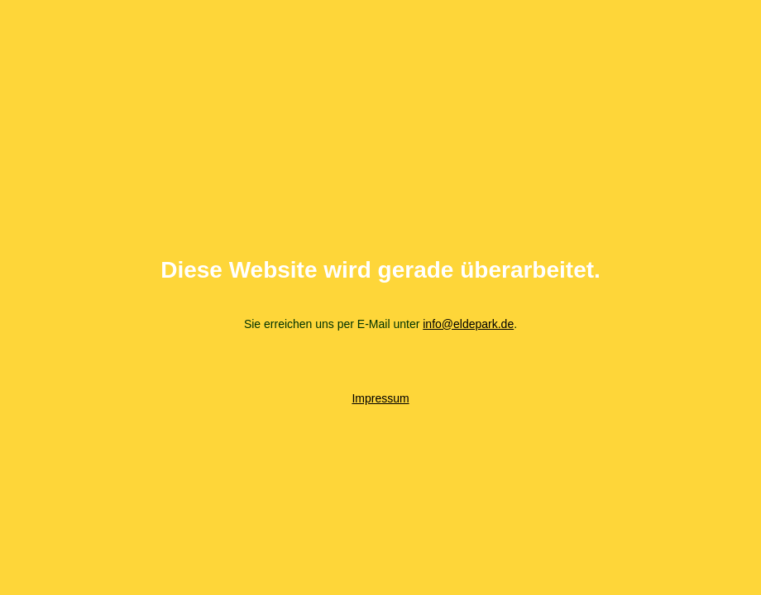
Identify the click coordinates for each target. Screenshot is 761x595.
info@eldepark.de (468, 324)
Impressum (380, 398)
